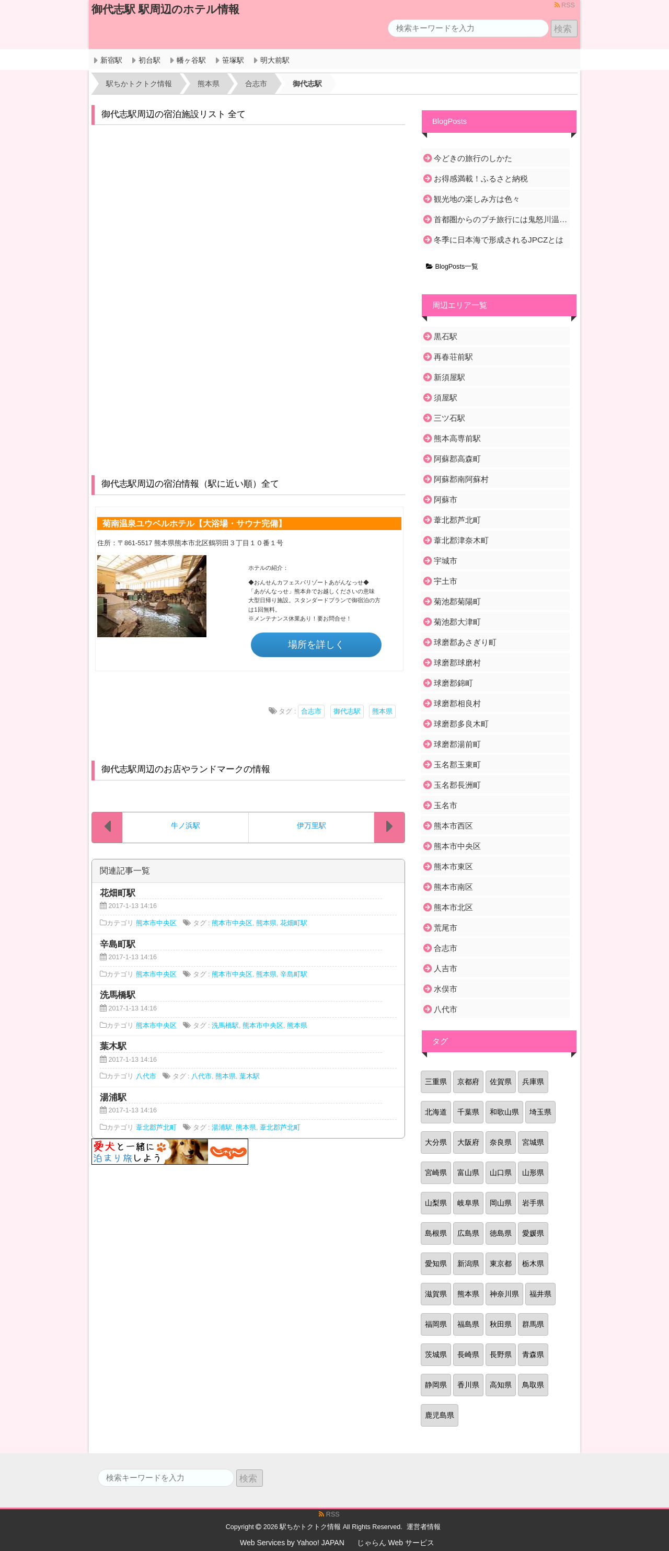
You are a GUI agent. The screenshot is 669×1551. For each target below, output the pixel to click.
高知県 (501, 1385)
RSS (565, 5)
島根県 (436, 1233)
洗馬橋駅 (225, 1025)
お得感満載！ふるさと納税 (481, 178)
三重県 (436, 1081)
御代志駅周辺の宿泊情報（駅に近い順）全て (190, 484)
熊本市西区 (453, 825)
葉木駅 (249, 1076)
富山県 (468, 1172)
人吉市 (445, 968)
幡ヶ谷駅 (191, 60)
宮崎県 (436, 1172)
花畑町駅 (293, 923)
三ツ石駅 (449, 417)
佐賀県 (501, 1081)
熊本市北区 (453, 907)
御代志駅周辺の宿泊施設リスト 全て (173, 114)
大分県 (436, 1142)
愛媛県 (533, 1233)
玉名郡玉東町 (457, 764)
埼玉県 (540, 1112)
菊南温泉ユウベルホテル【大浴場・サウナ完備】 (194, 523)
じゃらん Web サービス (395, 1542)
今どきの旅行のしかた (473, 158)
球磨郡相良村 (457, 703)
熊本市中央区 (156, 923)
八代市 (146, 1076)
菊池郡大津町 (457, 621)
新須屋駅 (449, 377)
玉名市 (445, 805)
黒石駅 (445, 336)
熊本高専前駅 (457, 438)
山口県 (501, 1172)
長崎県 (468, 1354)
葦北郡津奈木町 (461, 540)
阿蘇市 (445, 499)
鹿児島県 (439, 1415)
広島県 (468, 1233)
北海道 (436, 1112)
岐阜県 (468, 1203)
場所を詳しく (316, 644)
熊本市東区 (453, 866)
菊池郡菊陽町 (457, 601)
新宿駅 (111, 60)
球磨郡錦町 (453, 683)
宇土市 (445, 581)
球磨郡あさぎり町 (465, 642)
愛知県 (436, 1263)
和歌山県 (504, 1112)
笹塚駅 (233, 60)
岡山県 (501, 1203)
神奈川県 (504, 1294)
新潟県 (468, 1263)
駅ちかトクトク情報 (310, 1527)
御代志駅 (347, 711)
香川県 (468, 1385)
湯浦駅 (222, 1127)
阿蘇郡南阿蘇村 (461, 479)
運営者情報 (424, 1527)
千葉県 (468, 1112)
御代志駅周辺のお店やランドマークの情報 (185, 769)
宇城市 (445, 560)
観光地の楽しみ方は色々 (477, 198)
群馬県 (533, 1324)
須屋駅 (445, 397)
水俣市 (445, 988)
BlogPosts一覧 (452, 266)
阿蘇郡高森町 (457, 458)
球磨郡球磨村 (457, 662)
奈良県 (501, 1142)
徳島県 (501, 1233)
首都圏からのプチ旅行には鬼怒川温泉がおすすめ (501, 219)
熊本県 (382, 711)
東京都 (501, 1263)
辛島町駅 (293, 974)
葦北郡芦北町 (156, 1127)
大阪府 (468, 1142)
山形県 (533, 1172)
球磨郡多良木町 (461, 723)
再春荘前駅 (453, 356)
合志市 (311, 711)
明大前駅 (275, 60)
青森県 (533, 1354)
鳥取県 (533, 1385)
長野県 (501, 1354)
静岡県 (436, 1385)
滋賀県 (436, 1294)
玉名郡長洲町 (457, 784)
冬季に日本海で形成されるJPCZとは (498, 239)
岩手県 (533, 1203)
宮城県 (533, 1142)
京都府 (468, 1081)
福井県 (540, 1294)
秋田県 (501, 1324)
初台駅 (149, 60)
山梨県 (436, 1203)
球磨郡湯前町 (457, 744)
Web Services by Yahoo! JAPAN (292, 1542)
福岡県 (436, 1324)
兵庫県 (533, 1081)
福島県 (468, 1324)
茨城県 (436, 1354)
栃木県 (533, 1263)
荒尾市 (445, 927)
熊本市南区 (453, 886)
